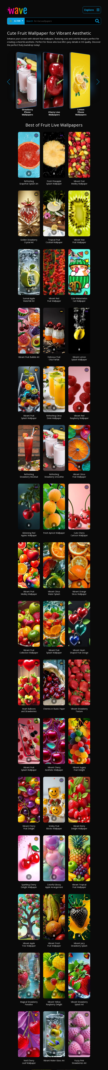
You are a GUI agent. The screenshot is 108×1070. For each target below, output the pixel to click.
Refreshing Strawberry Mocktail (29, 475)
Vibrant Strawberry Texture (79, 710)
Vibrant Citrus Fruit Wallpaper (79, 475)
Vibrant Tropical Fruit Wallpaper (79, 885)
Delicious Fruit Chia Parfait (54, 358)
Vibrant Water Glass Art (54, 1060)
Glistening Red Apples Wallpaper (29, 534)
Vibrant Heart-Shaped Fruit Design (79, 651)
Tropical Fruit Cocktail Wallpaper (54, 241)
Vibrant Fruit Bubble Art (28, 357)
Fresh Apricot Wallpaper (54, 533)
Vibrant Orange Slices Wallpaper (79, 592)
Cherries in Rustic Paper (54, 708)
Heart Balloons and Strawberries (29, 710)
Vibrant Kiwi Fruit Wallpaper (79, 241)
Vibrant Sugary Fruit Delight (79, 768)
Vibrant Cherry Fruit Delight (28, 827)
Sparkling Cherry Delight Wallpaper (29, 885)
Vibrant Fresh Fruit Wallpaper (54, 944)
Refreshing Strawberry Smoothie (54, 475)
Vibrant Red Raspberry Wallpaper (79, 417)
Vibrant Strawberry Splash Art (79, 1003)
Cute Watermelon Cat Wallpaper (79, 299)
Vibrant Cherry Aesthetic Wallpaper (54, 768)
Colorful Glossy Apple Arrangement (54, 885)
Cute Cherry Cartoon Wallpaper (79, 534)
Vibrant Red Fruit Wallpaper (54, 299)
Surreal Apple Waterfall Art (29, 299)
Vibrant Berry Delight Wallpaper (79, 827)
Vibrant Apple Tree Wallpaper (29, 944)
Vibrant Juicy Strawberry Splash (79, 944)
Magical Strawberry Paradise (29, 1003)
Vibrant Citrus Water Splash (54, 592)
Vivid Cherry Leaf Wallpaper (29, 1061)
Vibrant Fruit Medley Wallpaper (79, 182)
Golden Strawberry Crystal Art (28, 241)
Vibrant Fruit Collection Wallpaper (29, 651)
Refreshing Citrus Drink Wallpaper (54, 417)
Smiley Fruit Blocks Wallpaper (54, 827)
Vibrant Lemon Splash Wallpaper (79, 358)
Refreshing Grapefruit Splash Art (28, 182)
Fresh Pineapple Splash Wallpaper (54, 182)
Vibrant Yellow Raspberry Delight (54, 1003)
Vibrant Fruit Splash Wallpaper (29, 417)
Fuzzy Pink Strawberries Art (79, 1061)
